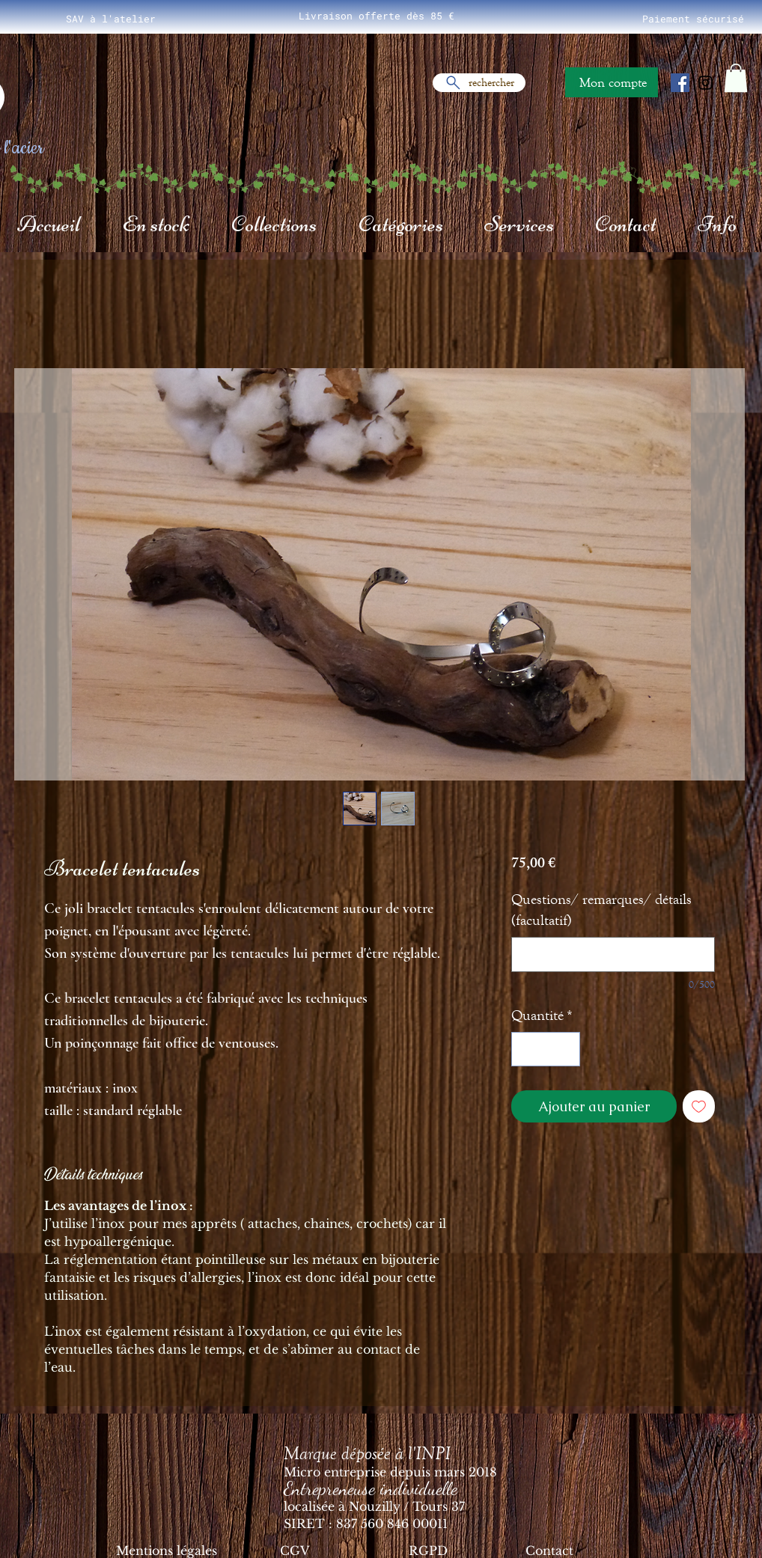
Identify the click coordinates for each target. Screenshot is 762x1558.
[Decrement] (526, 1049)
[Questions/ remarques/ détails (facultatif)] (613, 954)
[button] (736, 78)
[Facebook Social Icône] (680, 82)
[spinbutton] (545, 1049)
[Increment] (565, 1049)
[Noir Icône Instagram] (705, 82)
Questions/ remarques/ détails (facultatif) (601, 909)
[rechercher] (479, 82)
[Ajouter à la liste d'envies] (699, 1106)
